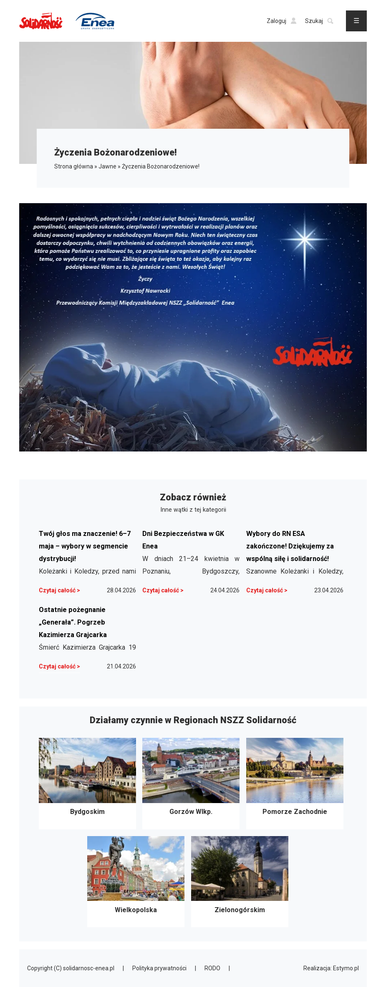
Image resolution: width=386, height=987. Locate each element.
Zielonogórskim (239, 882)
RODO (212, 968)
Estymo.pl (346, 968)
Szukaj (319, 21)
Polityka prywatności (159, 968)
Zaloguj (282, 21)
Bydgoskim (87, 783)
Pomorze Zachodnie (294, 783)
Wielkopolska (135, 882)
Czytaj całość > (59, 590)
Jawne (107, 166)
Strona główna (73, 166)
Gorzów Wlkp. (191, 783)
